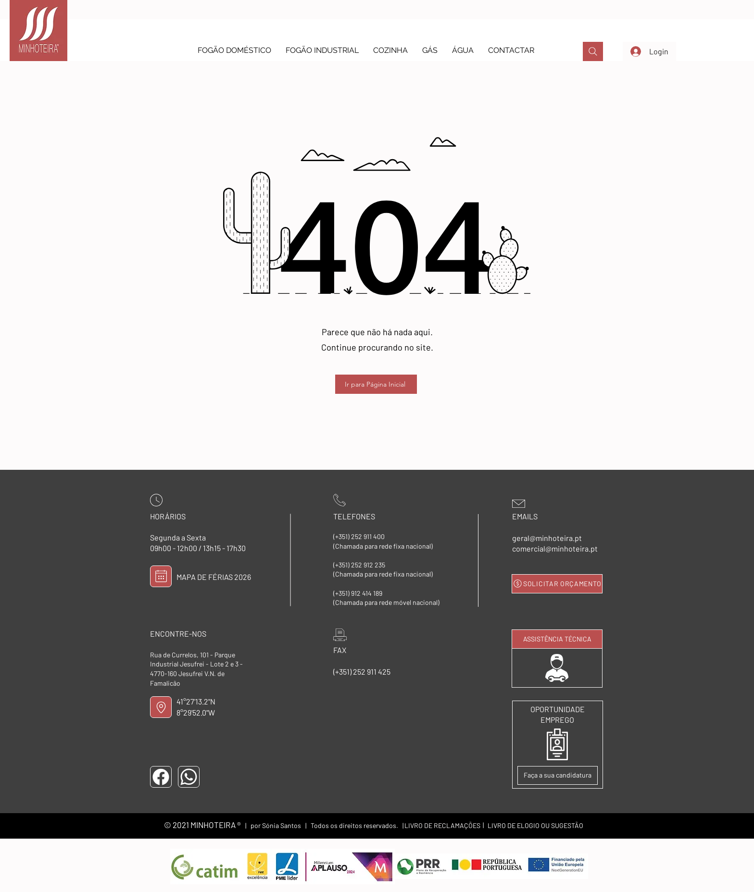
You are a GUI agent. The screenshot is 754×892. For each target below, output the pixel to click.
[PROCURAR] (593, 51)
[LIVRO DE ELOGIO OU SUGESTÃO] (535, 825)
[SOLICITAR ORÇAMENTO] (557, 583)
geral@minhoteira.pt (547, 537)
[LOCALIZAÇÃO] (161, 707)
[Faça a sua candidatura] (557, 775)
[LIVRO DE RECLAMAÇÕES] (442, 825)
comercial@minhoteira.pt (555, 548)
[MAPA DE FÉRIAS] (161, 576)
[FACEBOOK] (161, 777)
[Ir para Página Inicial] (376, 384)
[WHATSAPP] (189, 777)
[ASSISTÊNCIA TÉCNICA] (557, 639)
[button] (234, 50)
